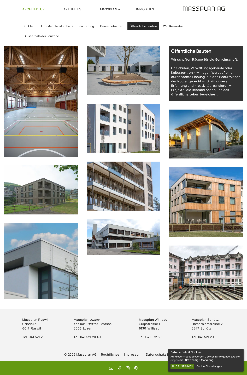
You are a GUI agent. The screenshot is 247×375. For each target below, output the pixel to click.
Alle (30, 26)
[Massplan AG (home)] (199, 8)
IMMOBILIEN (145, 9)
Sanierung (86, 26)
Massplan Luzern (87, 319)
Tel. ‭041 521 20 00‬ (35, 337)
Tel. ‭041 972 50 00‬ (153, 337)
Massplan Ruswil (35, 319)
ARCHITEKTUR (33, 9)
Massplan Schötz (205, 319)
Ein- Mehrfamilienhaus (57, 26)
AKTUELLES (72, 9)
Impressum (133, 354)
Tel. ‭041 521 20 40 (87, 337)
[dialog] (206, 360)
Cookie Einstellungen (209, 366)
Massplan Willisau (153, 319)
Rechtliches (110, 354)
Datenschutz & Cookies (164, 354)
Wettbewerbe (173, 26)
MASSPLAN (108, 9)
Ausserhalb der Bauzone (42, 36)
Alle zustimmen (182, 366)
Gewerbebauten (112, 26)
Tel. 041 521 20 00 (205, 337)
